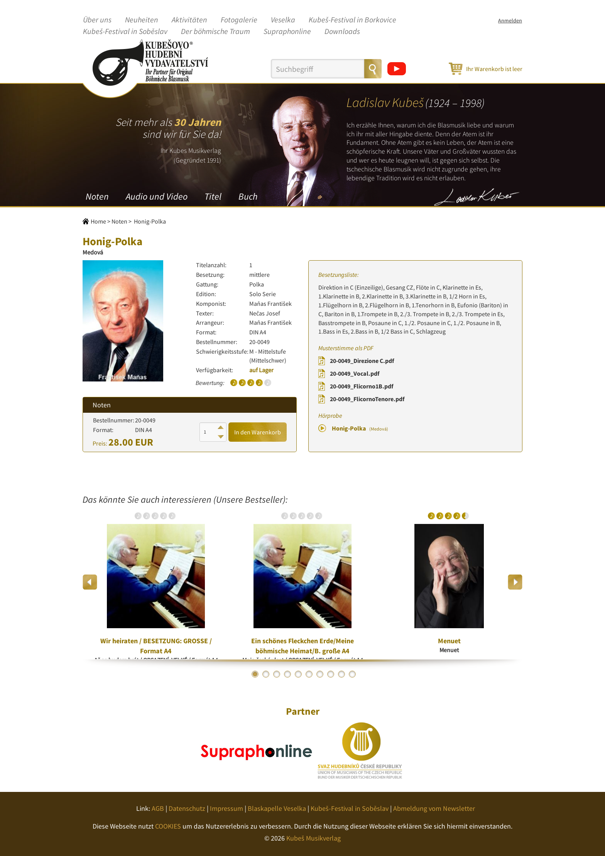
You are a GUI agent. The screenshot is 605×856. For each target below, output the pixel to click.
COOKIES (168, 826)
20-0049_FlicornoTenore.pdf (367, 399)
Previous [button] (90, 582)
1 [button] (255, 674)
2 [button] (266, 674)
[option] (156, 582)
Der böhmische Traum (215, 31)
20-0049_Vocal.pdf (354, 373)
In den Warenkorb (257, 432)
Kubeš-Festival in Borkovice (352, 20)
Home (98, 221)
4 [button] (287, 674)
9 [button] (341, 674)
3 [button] (276, 674)
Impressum (226, 808)
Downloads (342, 31)
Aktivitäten (189, 20)
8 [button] (330, 674)
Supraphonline (287, 31)
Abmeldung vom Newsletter (434, 808)
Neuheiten (141, 20)
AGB (158, 808)
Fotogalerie (239, 20)
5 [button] (298, 674)
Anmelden (510, 20)
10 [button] (352, 674)
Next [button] (514, 582)
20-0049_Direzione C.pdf (362, 360)
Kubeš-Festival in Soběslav (125, 31)
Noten (97, 196)
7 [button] (320, 674)
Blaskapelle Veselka (277, 808)
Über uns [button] (97, 20)
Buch (247, 196)
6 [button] (309, 674)
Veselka (283, 20)
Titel (212, 196)
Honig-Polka (360, 428)
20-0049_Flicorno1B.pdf (361, 386)
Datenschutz (187, 808)
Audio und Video (157, 196)
